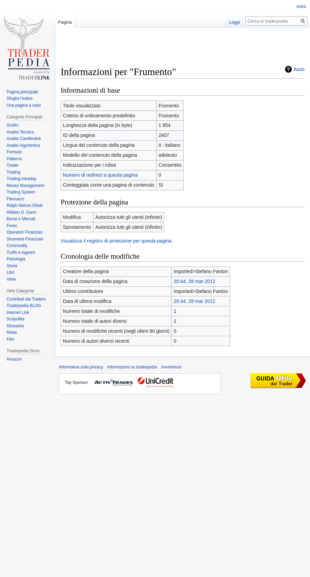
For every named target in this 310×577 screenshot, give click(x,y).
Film (10, 339)
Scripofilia (15, 319)
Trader (12, 165)
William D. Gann (21, 212)
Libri (10, 272)
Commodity (17, 245)
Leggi (234, 22)
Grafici (12, 125)
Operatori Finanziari (24, 232)
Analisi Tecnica (20, 132)
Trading (13, 172)
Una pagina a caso (24, 105)
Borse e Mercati (21, 218)
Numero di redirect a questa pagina (100, 175)
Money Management (25, 185)
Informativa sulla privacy (81, 367)
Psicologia (16, 259)
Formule (14, 152)
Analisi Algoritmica (23, 145)
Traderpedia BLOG (24, 305)
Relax (12, 332)
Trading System (21, 192)
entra (301, 6)
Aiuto (299, 69)
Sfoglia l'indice (20, 98)
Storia (12, 265)
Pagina (65, 22)
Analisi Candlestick (24, 138)
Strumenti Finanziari (25, 239)
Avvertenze (171, 367)
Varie (11, 279)
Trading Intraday (21, 178)
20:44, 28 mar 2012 (194, 281)
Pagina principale (22, 92)
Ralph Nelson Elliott (24, 205)
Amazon (14, 359)
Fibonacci (15, 199)
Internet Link (18, 312)
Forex (12, 225)
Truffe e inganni (21, 252)
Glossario (15, 325)
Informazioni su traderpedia (132, 367)
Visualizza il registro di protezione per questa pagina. (117, 241)
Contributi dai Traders (26, 299)
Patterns (14, 158)
